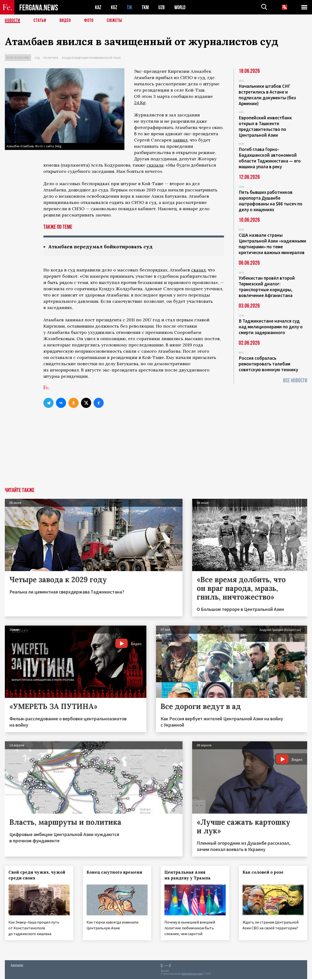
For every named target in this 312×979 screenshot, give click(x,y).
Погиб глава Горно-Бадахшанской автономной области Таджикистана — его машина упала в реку (270, 157)
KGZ (114, 7)
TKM (145, 7)
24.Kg (140, 102)
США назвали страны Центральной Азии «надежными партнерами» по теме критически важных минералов (272, 243)
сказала (155, 165)
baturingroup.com (192, 973)
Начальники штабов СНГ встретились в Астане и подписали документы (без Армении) (267, 94)
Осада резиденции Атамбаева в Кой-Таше (91, 58)
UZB (161, 7)
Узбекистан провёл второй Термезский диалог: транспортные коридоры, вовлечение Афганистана (267, 286)
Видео (65, 20)
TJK (129, 7)
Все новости (295, 380)
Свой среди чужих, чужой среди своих (36, 875)
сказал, (199, 270)
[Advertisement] (156, 451)
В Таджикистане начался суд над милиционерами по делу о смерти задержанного (271, 326)
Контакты (17, 965)
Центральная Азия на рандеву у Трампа (187, 875)
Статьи (40, 20)
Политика (50, 58)
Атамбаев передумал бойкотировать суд (100, 246)
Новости (12, 20)
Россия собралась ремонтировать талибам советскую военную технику (268, 363)
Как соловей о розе (263, 872)
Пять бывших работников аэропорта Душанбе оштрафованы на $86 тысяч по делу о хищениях (270, 200)
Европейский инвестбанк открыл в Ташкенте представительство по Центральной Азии (265, 126)
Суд (37, 58)
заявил (180, 140)
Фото (89, 20)
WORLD (179, 7)
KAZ (98, 7)
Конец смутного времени (114, 872)
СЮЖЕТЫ (114, 20)
